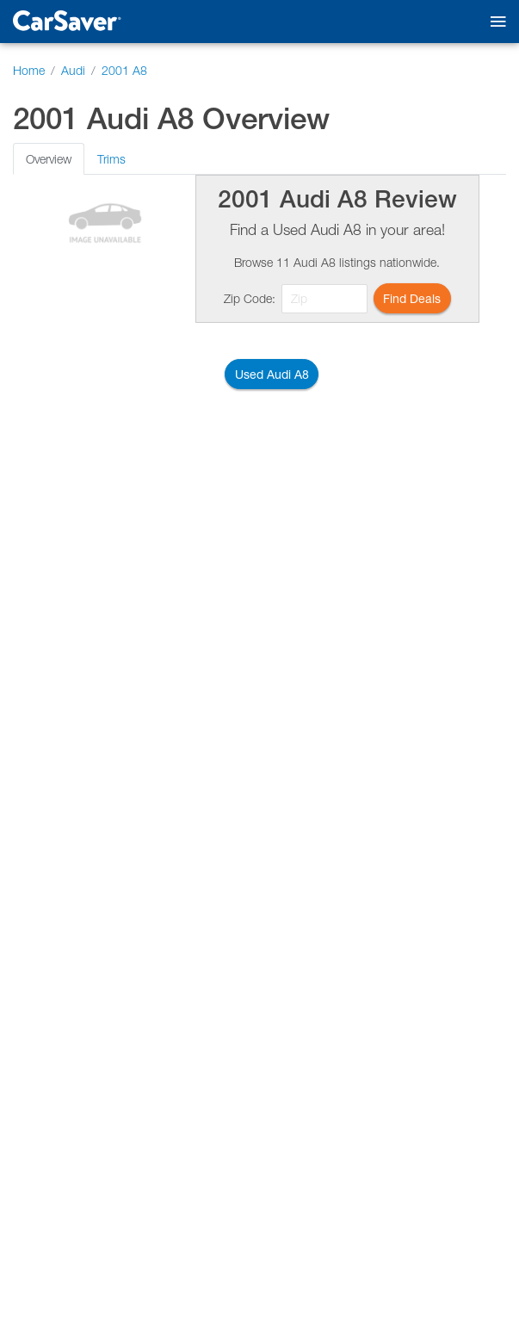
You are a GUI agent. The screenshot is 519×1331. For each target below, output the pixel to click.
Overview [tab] (48, 159)
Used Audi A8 (272, 374)
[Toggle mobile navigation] (494, 22)
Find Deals (412, 298)
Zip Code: (249, 298)
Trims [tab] (111, 159)
